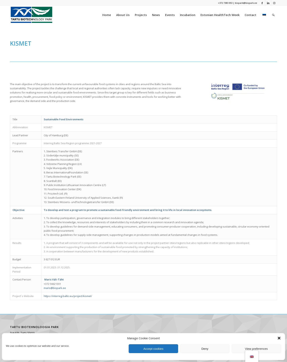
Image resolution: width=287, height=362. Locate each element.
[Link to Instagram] (274, 3)
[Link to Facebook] (262, 3)
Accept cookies (153, 348)
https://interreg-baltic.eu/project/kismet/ (68, 296)
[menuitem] (107, 15)
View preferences (256, 348)
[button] (279, 338)
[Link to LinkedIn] (268, 3)
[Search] (273, 15)
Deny (204, 348)
